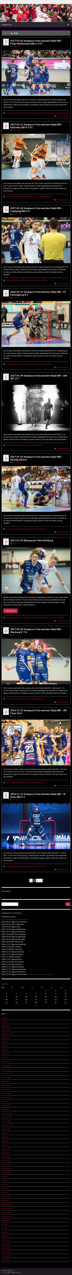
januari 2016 (5, 1248)
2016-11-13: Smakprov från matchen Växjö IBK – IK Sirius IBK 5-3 (38, 795)
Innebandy (18, 46)
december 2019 (7, 1085)
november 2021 (7, 1065)
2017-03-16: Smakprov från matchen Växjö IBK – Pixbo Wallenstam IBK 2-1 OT (36, 42)
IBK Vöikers (30, 618)
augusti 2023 (6, 1038)
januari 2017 (5, 1200)
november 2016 (7, 1208)
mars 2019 (5, 1101)
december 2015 (7, 1252)
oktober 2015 (6, 1260)
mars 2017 (5, 1192)
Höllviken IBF (20, 196)
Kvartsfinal (19, 113)
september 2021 (7, 1073)
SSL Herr (59, 113)
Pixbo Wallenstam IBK (39, 113)
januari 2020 (5, 1081)
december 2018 (7, 1113)
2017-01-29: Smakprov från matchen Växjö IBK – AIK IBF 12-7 (38, 377)
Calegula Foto (6, 25)
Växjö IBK (65, 113)
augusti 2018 (6, 1129)
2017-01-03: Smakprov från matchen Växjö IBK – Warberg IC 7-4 (36, 631)
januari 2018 (5, 1153)
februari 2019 (6, 1105)
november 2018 (7, 1117)
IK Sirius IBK (20, 866)
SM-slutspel (51, 113)
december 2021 (7, 1061)
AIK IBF (8, 445)
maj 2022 (4, 1058)
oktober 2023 (6, 1030)
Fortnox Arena (10, 113)
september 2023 (7, 1034)
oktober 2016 (6, 1212)
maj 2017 (4, 1184)
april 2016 (5, 1236)
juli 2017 (4, 1176)
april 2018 (5, 1141)
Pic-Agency (27, 113)
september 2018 (7, 1125)
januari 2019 (5, 1109)
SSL (36, 364)
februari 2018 (6, 1149)
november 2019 (7, 1089)
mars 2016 (5, 1240)
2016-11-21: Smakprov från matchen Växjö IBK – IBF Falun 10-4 (38, 712)
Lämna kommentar (63, 116)
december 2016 (7, 1204)
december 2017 (7, 1157)
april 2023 (5, 1050)
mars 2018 (5, 1145)
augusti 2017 (6, 1172)
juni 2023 (5, 1042)
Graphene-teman (16, 1272)
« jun (35, 1005)
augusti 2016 (6, 1220)
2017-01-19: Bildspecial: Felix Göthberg (31, 540)
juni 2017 (5, 1180)
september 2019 (7, 1097)
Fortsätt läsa (10, 611)
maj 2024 (4, 1022)
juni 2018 (5, 1133)
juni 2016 (5, 1228)
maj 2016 (4, 1232)
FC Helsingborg (11, 364)
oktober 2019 (6, 1093)
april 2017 (5, 1188)
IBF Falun (19, 782)
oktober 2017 (6, 1165)
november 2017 (7, 1161)
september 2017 (7, 1169)
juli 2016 (4, 1224)
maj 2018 (4, 1137)
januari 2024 (5, 1026)
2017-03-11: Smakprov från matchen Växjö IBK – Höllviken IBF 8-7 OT (36, 126)
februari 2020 (6, 1077)
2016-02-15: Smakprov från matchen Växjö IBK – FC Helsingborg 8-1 (38, 293)
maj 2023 (4, 1046)
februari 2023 (6, 1054)
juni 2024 (5, 1018)
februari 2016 (6, 1244)
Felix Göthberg (11, 618)
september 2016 (7, 1216)
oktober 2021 (6, 1069)
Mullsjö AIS (19, 529)
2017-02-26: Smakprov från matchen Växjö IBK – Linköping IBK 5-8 (36, 209)
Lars (13, 46)
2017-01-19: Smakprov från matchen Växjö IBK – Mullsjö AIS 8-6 (36, 458)
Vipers (49, 196)
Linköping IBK (20, 280)
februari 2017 (6, 1196)
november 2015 (7, 1256)
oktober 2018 (6, 1121)
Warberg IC (42, 699)
